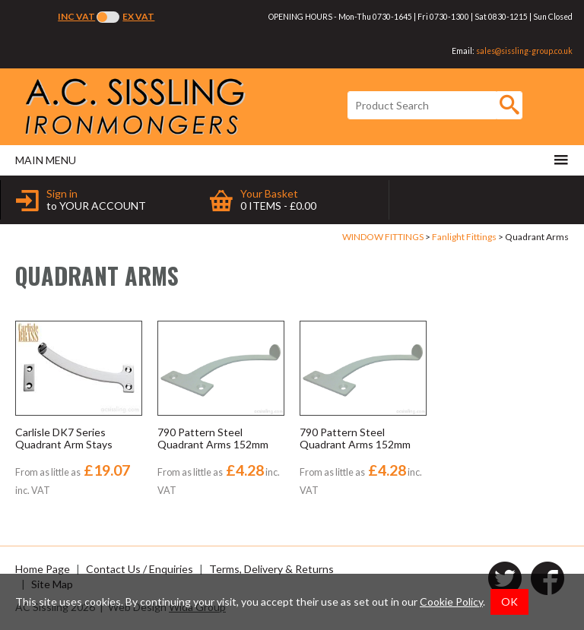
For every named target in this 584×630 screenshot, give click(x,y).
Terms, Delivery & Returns (271, 568)
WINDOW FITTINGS (383, 236)
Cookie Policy (451, 601)
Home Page (42, 568)
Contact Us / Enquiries (139, 568)
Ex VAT (138, 16)
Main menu (292, 159)
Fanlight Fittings (464, 236)
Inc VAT (76, 16)
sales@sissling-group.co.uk (524, 50)
